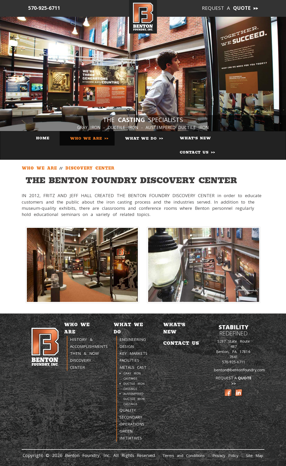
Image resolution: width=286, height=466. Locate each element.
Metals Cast (133, 367)
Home (42, 138)
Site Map (254, 455)
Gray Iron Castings (132, 375)
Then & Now (84, 353)
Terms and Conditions (183, 455)
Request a (226, 8)
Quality (128, 410)
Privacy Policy (226, 455)
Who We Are (87, 138)
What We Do (141, 138)
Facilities (129, 360)
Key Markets (133, 353)
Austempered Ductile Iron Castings (134, 399)
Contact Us (195, 152)
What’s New (195, 138)
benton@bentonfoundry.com (239, 369)
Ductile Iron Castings (134, 386)
